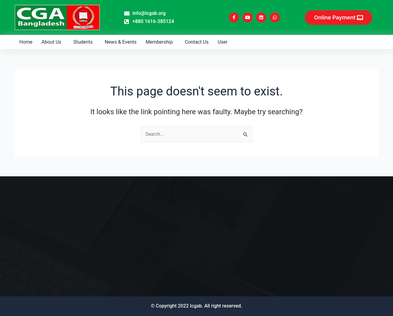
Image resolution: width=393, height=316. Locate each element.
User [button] (223, 42)
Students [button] (82, 42)
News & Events (121, 42)
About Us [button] (51, 42)
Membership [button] (159, 42)
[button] (53, 42)
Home (25, 42)
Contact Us (197, 42)
